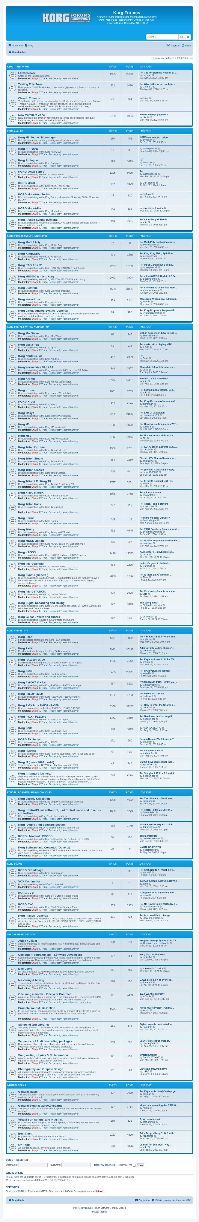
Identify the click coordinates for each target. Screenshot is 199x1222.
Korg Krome (26, 390)
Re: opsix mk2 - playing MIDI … (157, 344)
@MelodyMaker (148, 1055)
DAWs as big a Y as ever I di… (156, 980)
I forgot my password (104, 1165)
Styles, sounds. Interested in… (157, 1024)
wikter (146, 483)
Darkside (147, 566)
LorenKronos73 (151, 415)
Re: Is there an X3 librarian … (156, 574)
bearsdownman (151, 906)
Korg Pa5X (25, 637)
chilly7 (146, 1071)
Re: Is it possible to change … (156, 915)
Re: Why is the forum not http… (157, 84)
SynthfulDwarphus (152, 313)
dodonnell (148, 696)
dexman (147, 75)
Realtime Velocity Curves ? (155, 517)
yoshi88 (147, 426)
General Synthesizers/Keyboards (40, 1105)
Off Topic (24, 1145)
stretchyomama (151, 290)
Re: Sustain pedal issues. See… (157, 390)
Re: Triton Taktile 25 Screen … (156, 810)
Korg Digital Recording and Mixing (41, 603)
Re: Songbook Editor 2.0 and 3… (158, 773)
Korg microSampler (31, 563)
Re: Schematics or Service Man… (158, 287)
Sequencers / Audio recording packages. (45, 1041)
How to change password (154, 114)
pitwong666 (149, 1043)
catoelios (147, 650)
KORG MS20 (26, 183)
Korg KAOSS (27, 552)
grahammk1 (149, 1122)
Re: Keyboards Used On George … (159, 1091)
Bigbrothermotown (152, 605)
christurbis (148, 449)
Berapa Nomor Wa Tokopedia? (157, 739)
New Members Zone (31, 114)
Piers (145, 577)
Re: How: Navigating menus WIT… (159, 424)
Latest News (26, 73)
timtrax (146, 662)
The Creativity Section (21, 934)
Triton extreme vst (150, 1119)
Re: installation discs (151, 750)
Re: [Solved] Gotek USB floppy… (158, 469)
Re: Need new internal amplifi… (157, 716)
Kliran (146, 1108)
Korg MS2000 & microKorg (36, 276)
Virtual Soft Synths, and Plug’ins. (40, 1119)
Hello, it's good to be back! (155, 563)
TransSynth (149, 335)
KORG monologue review (154, 137)
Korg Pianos (14, 864)
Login (9, 1160)
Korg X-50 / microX (31, 492)
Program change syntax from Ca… (159, 940)
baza (145, 554)
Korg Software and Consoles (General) (44, 847)
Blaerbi (146, 301)
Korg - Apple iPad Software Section (42, 824)
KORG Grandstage (30, 870)
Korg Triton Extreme (31, 447)
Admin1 (100, 1191)
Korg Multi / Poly (29, 242)
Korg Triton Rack (29, 504)
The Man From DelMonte (156, 943)
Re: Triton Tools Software (154, 503)
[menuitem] (28, 45)
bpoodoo (147, 543)
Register (22, 1160)
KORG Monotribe (29, 208)
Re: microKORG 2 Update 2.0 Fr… (159, 276)
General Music (28, 1091)
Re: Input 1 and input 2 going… (157, 264)
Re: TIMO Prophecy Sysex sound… (159, 529)
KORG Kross (27, 401)
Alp (144, 438)
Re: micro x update (150, 492)
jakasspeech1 (150, 148)
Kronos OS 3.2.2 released (154, 378)
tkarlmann (148, 404)
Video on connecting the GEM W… (159, 1105)
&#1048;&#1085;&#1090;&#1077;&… (160, 881)
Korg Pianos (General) (33, 915)
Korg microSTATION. (32, 591)
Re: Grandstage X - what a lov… (157, 869)
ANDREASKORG (152, 727)
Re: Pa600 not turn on (152, 693)
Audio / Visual (27, 940)
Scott (145, 358)
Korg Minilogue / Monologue (37, 137)
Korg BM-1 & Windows (152, 954)
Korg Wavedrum (29, 299)
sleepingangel (150, 278)
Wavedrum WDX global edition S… (159, 299)
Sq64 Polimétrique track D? (155, 1041)
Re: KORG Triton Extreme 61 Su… (159, 447)
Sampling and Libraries (34, 1024)
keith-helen (148, 753)
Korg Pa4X (25, 648)
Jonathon (147, 982)
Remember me (126, 1165)
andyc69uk (148, 460)
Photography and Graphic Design (40, 1069)
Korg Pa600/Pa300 (30, 693)
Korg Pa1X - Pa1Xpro (32, 716)
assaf (145, 895)
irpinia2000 (148, 764)
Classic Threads (29, 98)
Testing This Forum (31, 84)
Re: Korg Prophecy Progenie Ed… (159, 310)
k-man (146, 347)
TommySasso (150, 827)
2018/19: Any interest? (152, 993)
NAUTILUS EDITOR (150, 847)
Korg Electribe (28, 287)
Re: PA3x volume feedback (155, 670)
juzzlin (146, 1010)
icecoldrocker (150, 849)
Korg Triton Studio (30, 458)
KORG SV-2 (26, 892)
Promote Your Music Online (36, 1008)
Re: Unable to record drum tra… (157, 435)
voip (145, 222)
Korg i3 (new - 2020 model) (36, 762)
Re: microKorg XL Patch (153, 219)
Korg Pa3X (25, 671)
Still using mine (148, 602)
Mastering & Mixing (31, 980)
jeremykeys (149, 256)
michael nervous (151, 838)
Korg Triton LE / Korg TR (34, 481)
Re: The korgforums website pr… (158, 72)
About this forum (18, 67)
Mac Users (25, 968)
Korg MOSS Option (31, 540)
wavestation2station (153, 208)
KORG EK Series (29, 739)
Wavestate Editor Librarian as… (157, 367)
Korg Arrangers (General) (35, 773)
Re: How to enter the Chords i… (157, 705)
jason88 (147, 872)
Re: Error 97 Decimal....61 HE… (157, 481)
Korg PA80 (25, 728)
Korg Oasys (26, 413)
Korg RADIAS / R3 (30, 265)
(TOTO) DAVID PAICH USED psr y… (159, 682)
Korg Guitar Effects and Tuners (39, 617)
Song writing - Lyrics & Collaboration (43, 1055)
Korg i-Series (27, 750)
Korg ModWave (28, 333)
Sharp (35, 78)
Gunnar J (147, 86)
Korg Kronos (27, 378)
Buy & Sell (25, 1133)
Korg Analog (15, 131)
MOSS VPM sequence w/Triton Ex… (159, 540)
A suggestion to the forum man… (158, 892)
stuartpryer (148, 506)
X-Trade (43, 78)
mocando (147, 801)
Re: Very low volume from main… (158, 591)
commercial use (148, 836)
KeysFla (147, 673)
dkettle (146, 117)
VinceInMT (148, 616)
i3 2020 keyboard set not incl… (157, 762)
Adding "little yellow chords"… (157, 648)
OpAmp (147, 194)
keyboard (147, 639)
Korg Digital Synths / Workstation (28, 327)
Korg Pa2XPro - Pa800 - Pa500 (38, 705)
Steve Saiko (149, 812)
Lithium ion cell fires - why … (156, 1144)
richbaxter (148, 1136)
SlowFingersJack (152, 918)
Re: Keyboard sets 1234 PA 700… (158, 659)
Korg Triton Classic (31, 470)
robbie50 (147, 957)
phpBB (88, 1208)
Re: (141, 160)
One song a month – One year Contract (44, 994)
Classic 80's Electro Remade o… (158, 458)
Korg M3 (24, 424)
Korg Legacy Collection (34, 798)
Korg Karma (26, 518)
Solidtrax (147, 139)
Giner (146, 98)
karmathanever (70, 78)
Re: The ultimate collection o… (157, 798)
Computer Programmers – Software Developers (50, 954)
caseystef (148, 495)
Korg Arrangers (17, 630)
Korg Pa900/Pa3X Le (32, 682)
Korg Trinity (26, 529)
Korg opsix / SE (28, 344)
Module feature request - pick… (157, 824)
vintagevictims (150, 684)
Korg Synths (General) (33, 575)
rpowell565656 (150, 472)
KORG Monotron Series (34, 194)
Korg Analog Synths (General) (38, 219)
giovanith (147, 741)
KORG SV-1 (26, 904)
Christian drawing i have (153, 1068)
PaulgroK (147, 1027)
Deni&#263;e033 (151, 1057)
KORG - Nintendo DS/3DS (35, 836)
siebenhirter (149, 719)
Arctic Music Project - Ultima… (157, 1007)
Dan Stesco (149, 182)
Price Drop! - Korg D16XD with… (158, 1133)
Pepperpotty (55, 78)
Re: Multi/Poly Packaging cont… (158, 242)
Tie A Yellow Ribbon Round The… (158, 636)
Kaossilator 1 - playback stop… (157, 552)
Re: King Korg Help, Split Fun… (157, 253)
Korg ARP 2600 (28, 148)
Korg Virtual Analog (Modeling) (27, 236)
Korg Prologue (28, 160)
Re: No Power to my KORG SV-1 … (159, 904)
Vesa (145, 369)
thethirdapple (150, 520)
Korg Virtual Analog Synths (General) (43, 310)
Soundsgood (149, 244)
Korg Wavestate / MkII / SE (35, 367)
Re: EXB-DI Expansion (152, 412)
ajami (145, 883)
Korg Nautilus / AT (30, 356)
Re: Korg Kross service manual (157, 401)
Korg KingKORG (29, 253)
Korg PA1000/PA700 (31, 659)
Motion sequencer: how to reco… (158, 333)
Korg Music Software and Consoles (29, 792)
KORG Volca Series (31, 171)
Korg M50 (24, 435)
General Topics (16, 1085)
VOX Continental (29, 881)
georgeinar (85, 1002)
